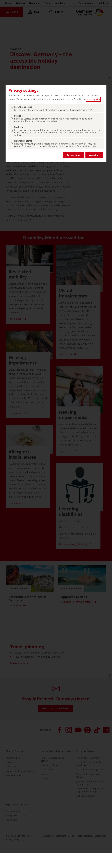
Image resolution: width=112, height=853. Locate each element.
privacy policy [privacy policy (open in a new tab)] (93, 99)
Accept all (94, 155)
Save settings (73, 155)
